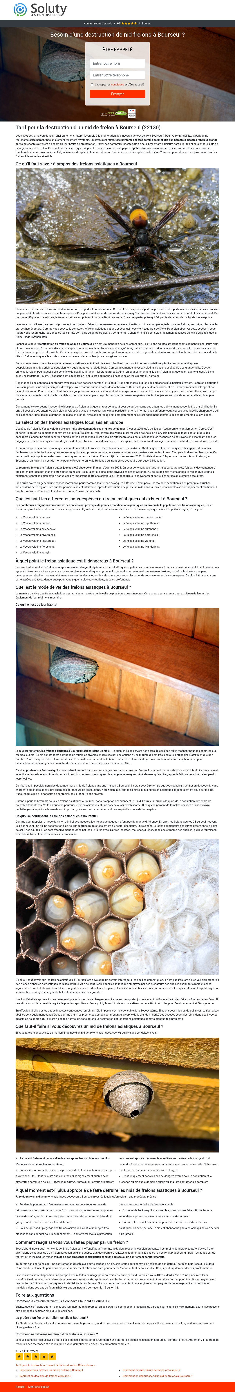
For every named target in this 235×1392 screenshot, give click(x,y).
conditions (117, 84)
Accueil (20, 1387)
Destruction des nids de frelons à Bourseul (45, 1376)
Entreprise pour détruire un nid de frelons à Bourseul (51, 1370)
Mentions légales (38, 1387)
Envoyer (117, 94)
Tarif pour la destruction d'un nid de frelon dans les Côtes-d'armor (55, 1365)
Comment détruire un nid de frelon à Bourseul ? (151, 1370)
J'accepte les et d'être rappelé (119, 84)
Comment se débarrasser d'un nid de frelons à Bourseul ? (157, 1376)
